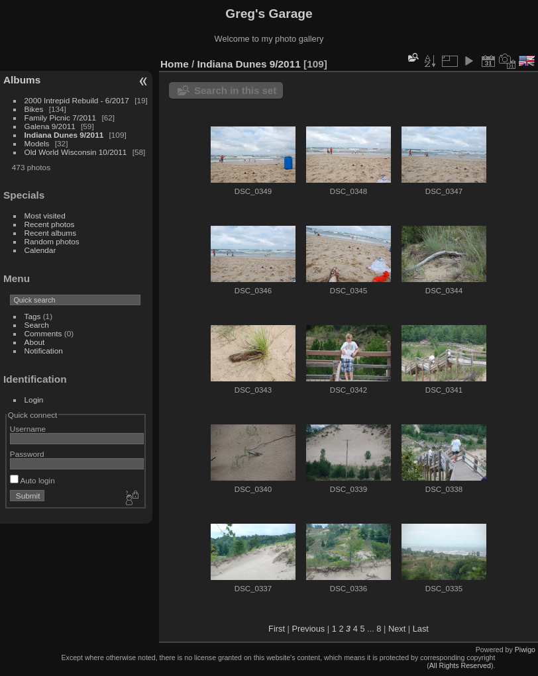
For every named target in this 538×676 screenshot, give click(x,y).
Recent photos (50, 224)
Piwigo (525, 649)
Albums (21, 79)
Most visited (45, 215)
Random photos (52, 241)
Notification (44, 350)
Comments (43, 333)
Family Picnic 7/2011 (61, 117)
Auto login (32, 480)
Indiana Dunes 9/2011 (64, 134)
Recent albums (50, 232)
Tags (33, 316)
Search (37, 324)
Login (34, 399)
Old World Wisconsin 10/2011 (76, 152)
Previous (308, 629)
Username (28, 428)
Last (421, 629)
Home (174, 64)
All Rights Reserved (460, 665)
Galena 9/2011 (50, 126)
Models (37, 143)
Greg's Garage (268, 14)
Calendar (40, 250)
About (35, 342)
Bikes (34, 109)
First (276, 629)
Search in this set (235, 90)
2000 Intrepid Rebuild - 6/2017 (77, 100)
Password (27, 454)
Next (396, 629)
